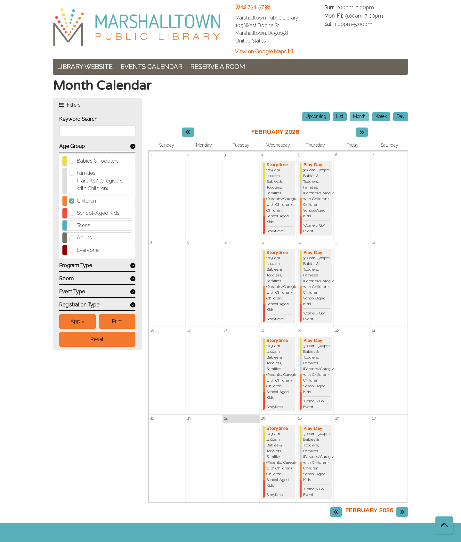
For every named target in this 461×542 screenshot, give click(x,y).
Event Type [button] (72, 292)
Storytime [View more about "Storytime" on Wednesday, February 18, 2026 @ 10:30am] (277, 340)
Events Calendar (151, 67)
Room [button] (66, 278)
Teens (83, 225)
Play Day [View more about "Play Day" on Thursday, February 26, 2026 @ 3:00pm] (312, 428)
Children (86, 201)
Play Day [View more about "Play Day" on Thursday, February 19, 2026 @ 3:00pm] (312, 340)
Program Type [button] (75, 265)
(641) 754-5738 (252, 7)
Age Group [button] (72, 146)
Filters (73, 104)
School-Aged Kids (98, 213)
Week (381, 116)
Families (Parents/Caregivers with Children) (100, 180)
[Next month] (362, 132)
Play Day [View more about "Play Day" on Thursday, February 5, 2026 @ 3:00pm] (312, 165)
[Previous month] (188, 132)
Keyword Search (78, 119)
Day (401, 116)
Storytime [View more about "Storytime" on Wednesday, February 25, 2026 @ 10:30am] (277, 428)
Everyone (88, 250)
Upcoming (315, 116)
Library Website (84, 67)
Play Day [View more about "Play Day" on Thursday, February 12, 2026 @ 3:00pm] (312, 253)
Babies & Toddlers (98, 161)
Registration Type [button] (79, 305)
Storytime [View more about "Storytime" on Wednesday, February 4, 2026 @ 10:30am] (277, 165)
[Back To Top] (444, 525)
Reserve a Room (217, 67)
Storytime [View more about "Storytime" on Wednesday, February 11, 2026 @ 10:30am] (277, 253)
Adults (84, 238)
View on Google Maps (261, 52)
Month (359, 116)
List (339, 116)
